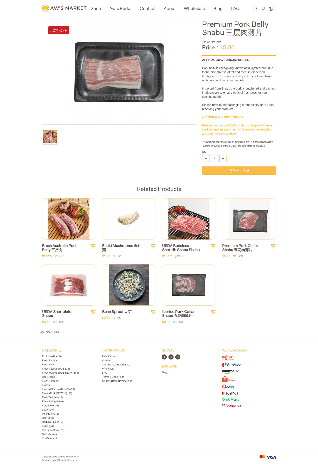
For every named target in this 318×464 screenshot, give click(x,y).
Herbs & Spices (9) (52, 421)
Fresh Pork (48, 364)
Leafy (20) (48, 409)
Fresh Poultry (49, 360)
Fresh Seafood (50, 380)
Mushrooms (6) (50, 413)
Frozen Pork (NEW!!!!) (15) (57, 393)
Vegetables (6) (50, 405)
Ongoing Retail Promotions (117, 380)
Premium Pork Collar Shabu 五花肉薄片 (240, 247)
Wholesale (194, 8)
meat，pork (52, 332)
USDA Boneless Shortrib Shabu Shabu (181, 247)
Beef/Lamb (48, 376)
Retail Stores (109, 356)
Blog (218, 8)
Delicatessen (49, 434)
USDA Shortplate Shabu (56, 313)
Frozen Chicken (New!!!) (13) (58, 389)
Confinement (49, 438)
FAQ (235, 8)
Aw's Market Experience (115, 364)
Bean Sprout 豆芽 (117, 311)
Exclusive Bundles (52, 356)
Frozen (46, 385)
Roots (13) (48, 417)
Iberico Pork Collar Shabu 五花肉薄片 (178, 313)
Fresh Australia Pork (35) (56, 368)
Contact (148, 8)
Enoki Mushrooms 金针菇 (121, 247)
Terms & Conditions (113, 376)
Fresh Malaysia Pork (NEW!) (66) (60, 372)
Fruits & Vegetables (53, 401)
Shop (96, 8)
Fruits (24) (48, 426)
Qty (204, 151)
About (170, 8)
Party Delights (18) (52, 397)
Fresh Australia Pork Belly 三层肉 (59, 247)
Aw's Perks (120, 8)
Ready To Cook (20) (53, 430)
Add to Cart (239, 170)
